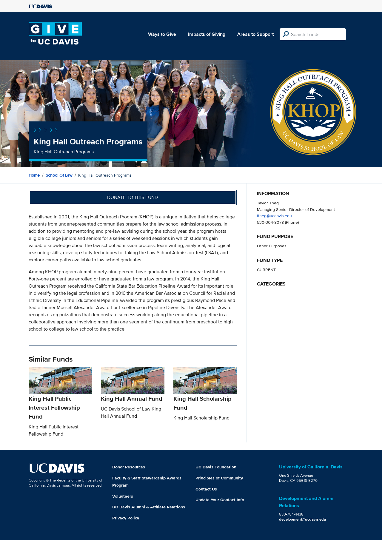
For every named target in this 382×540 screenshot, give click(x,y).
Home (34, 175)
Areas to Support (255, 34)
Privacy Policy (125, 518)
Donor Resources (128, 467)
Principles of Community (219, 478)
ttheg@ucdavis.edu (274, 215)
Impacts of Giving (206, 34)
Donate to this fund (132, 197)
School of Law (59, 175)
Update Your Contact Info (219, 500)
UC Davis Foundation (215, 467)
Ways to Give (162, 34)
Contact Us (206, 489)
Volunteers (122, 496)
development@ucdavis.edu (302, 519)
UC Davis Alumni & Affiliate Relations (148, 507)
